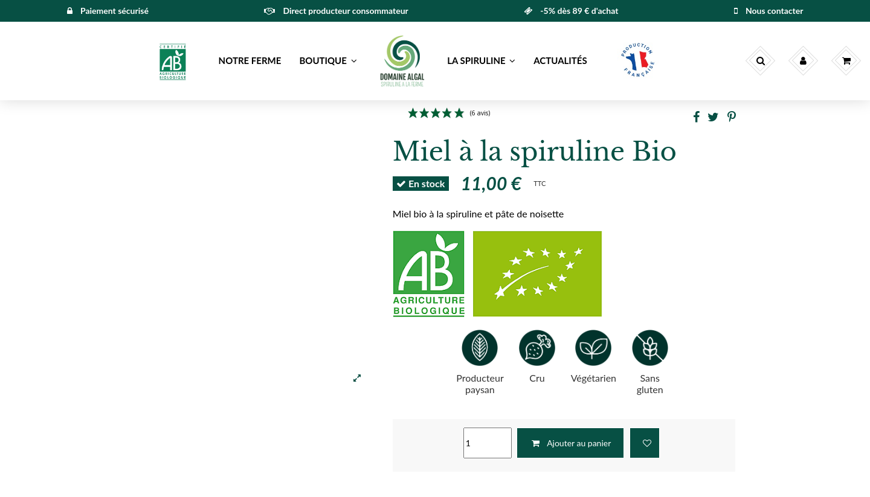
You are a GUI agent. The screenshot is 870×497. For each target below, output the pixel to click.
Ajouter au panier (570, 443)
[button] (173, 61)
